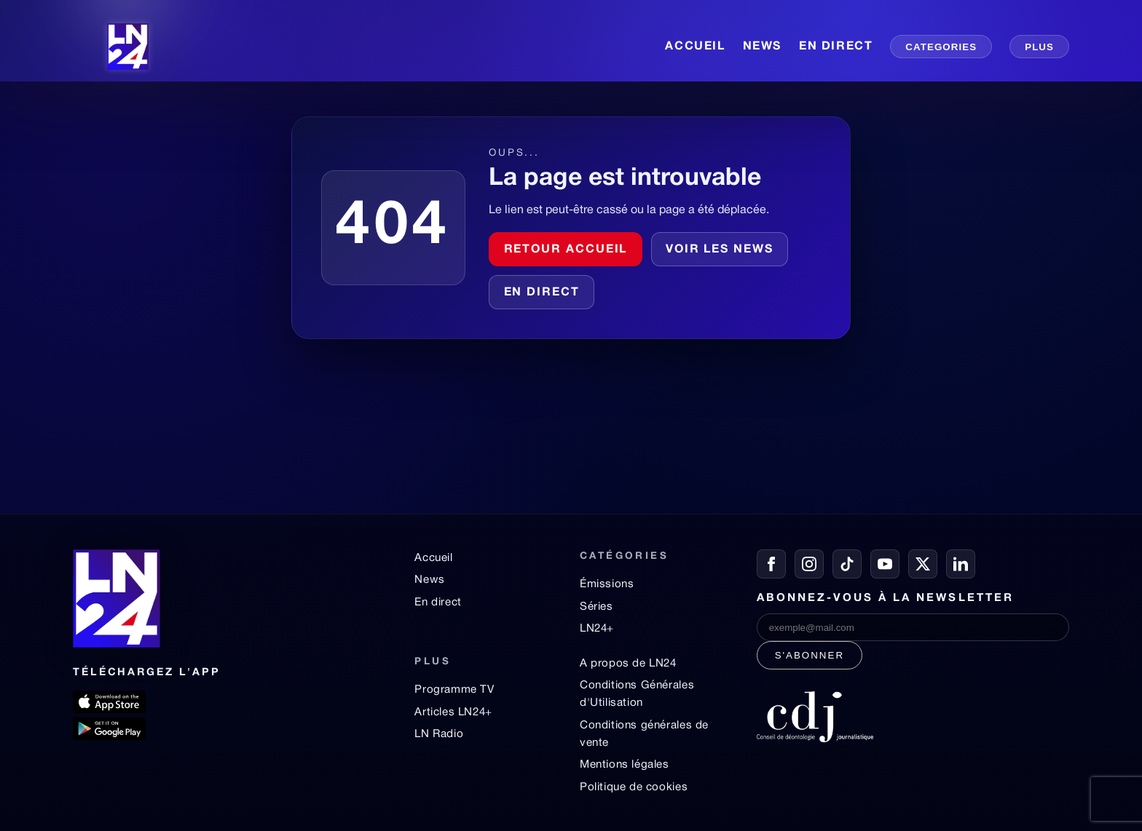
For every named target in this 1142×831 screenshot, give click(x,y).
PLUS (1039, 46)
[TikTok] (847, 563)
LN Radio (438, 734)
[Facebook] (771, 563)
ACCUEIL (695, 46)
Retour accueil (566, 249)
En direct (542, 292)
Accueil (433, 558)
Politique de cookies (634, 787)
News (429, 580)
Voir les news (719, 249)
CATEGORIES (941, 46)
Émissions (607, 584)
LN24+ (597, 629)
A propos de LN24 (628, 664)
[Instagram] (809, 563)
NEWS (762, 46)
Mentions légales (624, 765)
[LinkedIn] (960, 563)
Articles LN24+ (453, 712)
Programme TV (454, 690)
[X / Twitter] (922, 563)
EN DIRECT (836, 46)
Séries (596, 607)
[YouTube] (884, 563)
